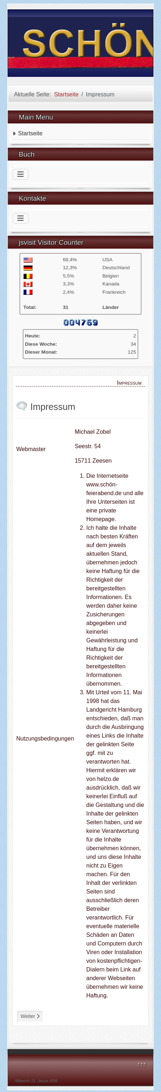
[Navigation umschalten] (21, 174)
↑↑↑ (141, 1064)
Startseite (30, 133)
